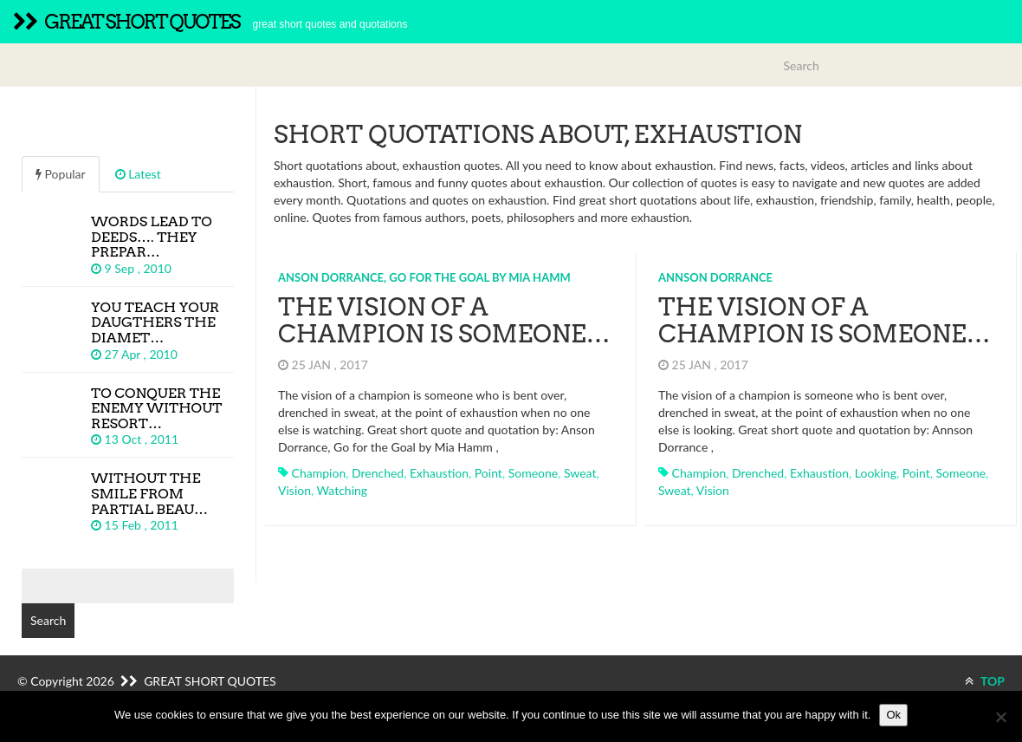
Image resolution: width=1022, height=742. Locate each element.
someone (533, 472)
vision (294, 490)
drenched (378, 472)
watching (342, 490)
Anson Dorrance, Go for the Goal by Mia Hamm (424, 277)
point (488, 472)
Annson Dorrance (715, 277)
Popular (61, 173)
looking (875, 472)
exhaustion (439, 472)
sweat (580, 472)
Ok (893, 714)
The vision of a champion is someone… (444, 320)
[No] (1000, 717)
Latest (138, 173)
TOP (985, 681)
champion (319, 472)
